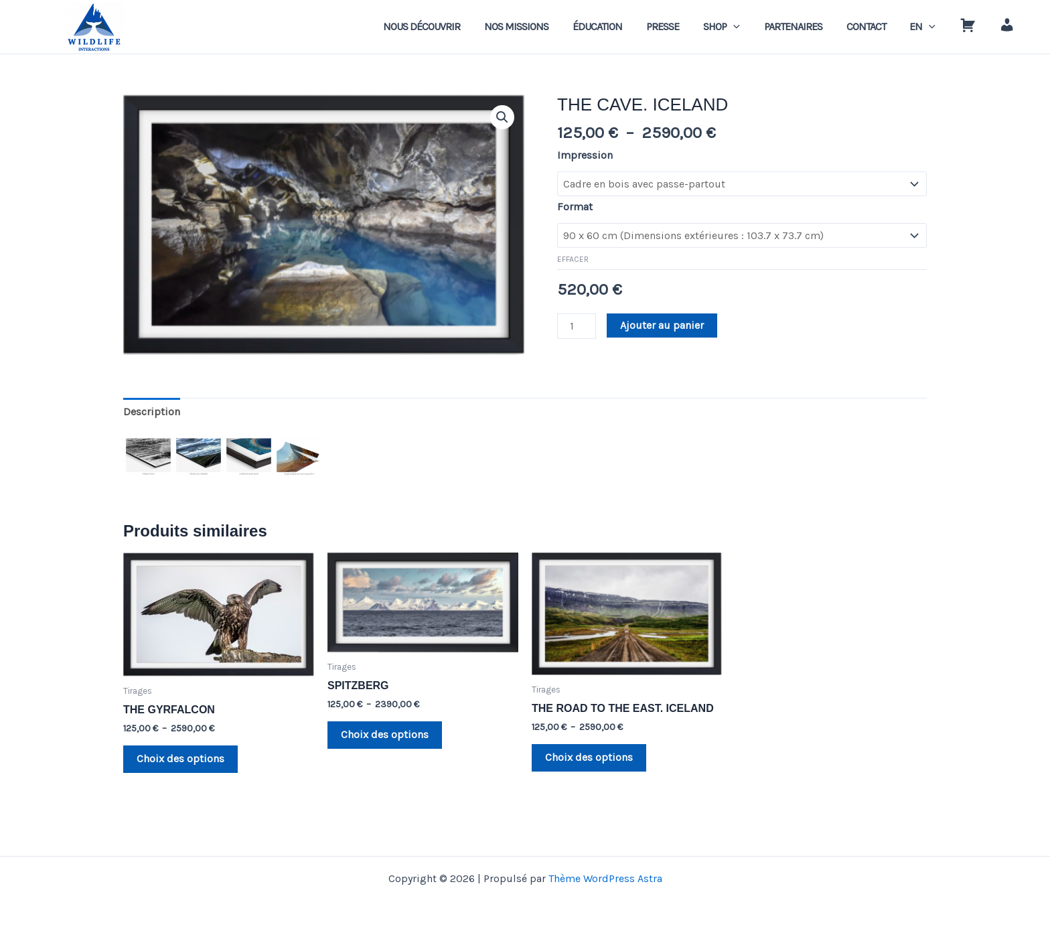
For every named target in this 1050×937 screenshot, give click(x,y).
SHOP (736, 27)
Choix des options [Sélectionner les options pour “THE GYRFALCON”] (180, 758)
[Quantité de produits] (576, 326)
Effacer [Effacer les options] (573, 259)
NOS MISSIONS (539, 26)
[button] (502, 117)
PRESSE (680, 26)
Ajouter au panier (662, 325)
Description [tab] (151, 411)
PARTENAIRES (804, 26)
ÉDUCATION (617, 26)
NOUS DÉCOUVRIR (446, 26)
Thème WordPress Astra (605, 878)
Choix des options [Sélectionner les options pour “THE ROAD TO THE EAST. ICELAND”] (589, 757)
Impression (585, 155)
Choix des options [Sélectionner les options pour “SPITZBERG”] (385, 734)
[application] (748, 27)
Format (575, 206)
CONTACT (875, 26)
